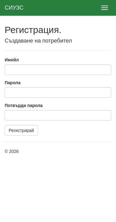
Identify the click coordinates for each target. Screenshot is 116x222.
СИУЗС (14, 8)
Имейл (12, 59)
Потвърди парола (24, 105)
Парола (12, 82)
